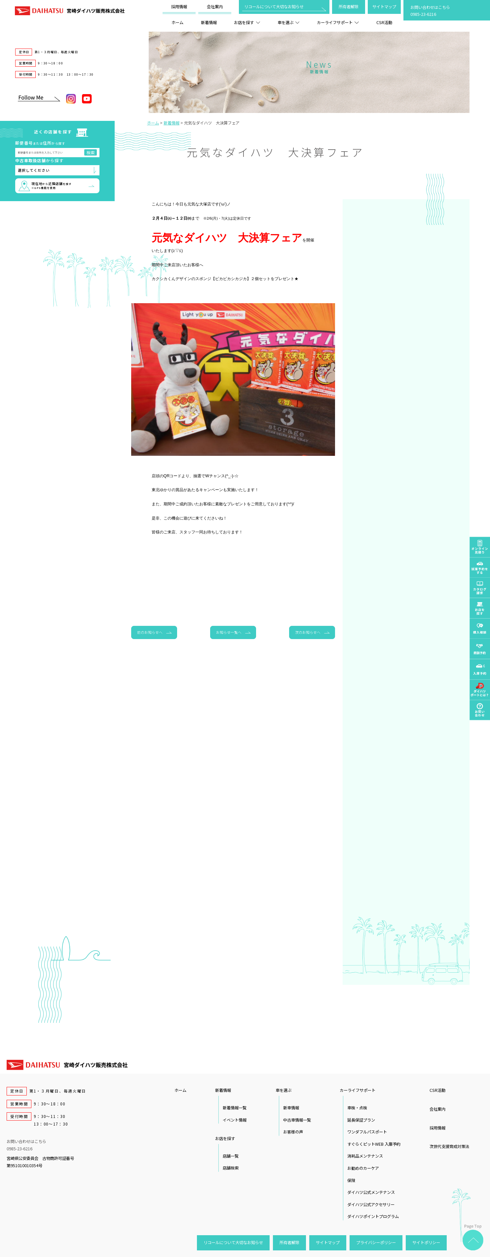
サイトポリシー (426, 1242)
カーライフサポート (337, 22)
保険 (351, 1180)
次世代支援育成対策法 (449, 1146)
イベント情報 (234, 1120)
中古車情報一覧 (297, 1120)
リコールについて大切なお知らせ (274, 7)
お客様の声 (293, 1132)
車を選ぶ (288, 22)
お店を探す (247, 22)
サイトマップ (384, 7)
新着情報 (209, 22)
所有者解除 (348, 7)
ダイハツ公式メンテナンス (371, 1192)
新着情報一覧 (234, 1108)
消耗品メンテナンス (365, 1156)
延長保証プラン (361, 1120)
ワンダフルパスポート (367, 1132)
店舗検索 (231, 1168)
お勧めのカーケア (363, 1168)
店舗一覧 (231, 1156)
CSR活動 (384, 22)
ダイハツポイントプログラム (373, 1216)
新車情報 (291, 1108)
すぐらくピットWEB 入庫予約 (373, 1144)
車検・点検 (357, 1108)
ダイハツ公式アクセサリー (371, 1204)
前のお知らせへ (150, 632)
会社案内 (215, 7)
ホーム (177, 22)
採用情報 (179, 7)
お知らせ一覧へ (229, 632)
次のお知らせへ (307, 632)
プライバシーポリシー (376, 1242)
